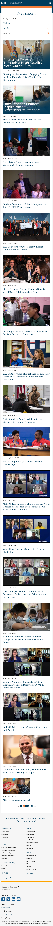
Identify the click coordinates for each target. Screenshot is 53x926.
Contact (29, 874)
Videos (28, 867)
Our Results (30, 840)
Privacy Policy (5, 918)
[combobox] (26, 23)
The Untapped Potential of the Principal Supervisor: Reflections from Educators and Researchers (25, 594)
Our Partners (30, 837)
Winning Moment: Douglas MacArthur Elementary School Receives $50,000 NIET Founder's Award (24, 685)
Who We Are (6, 829)
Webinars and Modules (8, 856)
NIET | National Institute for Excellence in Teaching (11, 3)
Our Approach (30, 832)
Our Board (4, 837)
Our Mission (5, 832)
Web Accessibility (42, 923)
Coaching (4, 858)
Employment (6, 878)
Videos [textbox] (6, 23)
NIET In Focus (30, 861)
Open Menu (51, 3)
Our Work (29, 829)
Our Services (30, 834)
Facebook (3, 899)
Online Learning (6, 853)
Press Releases (31, 856)
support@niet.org (6, 914)
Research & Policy (8, 863)
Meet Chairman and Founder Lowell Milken (30, 922)
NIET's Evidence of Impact (16, 800)
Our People (4, 834)
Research (4, 866)
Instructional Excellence (8, 847)
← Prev (17, 806)
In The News (30, 858)
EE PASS (4, 873)
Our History (5, 840)
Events (28, 845)
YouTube (18, 899)
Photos (28, 864)
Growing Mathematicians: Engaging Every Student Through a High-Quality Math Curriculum (24, 77)
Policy (3, 869)
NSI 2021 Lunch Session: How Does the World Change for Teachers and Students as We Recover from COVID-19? (26, 507)
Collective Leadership (8, 850)
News (28, 853)
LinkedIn (13, 899)
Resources (5, 845)
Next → (35, 806)
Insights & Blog (31, 869)
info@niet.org (5, 907)
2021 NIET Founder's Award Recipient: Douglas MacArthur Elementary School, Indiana (23, 640)
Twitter (8, 899)
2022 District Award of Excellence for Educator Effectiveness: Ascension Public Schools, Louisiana (26, 377)
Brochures (29, 848)
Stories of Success (32, 843)
